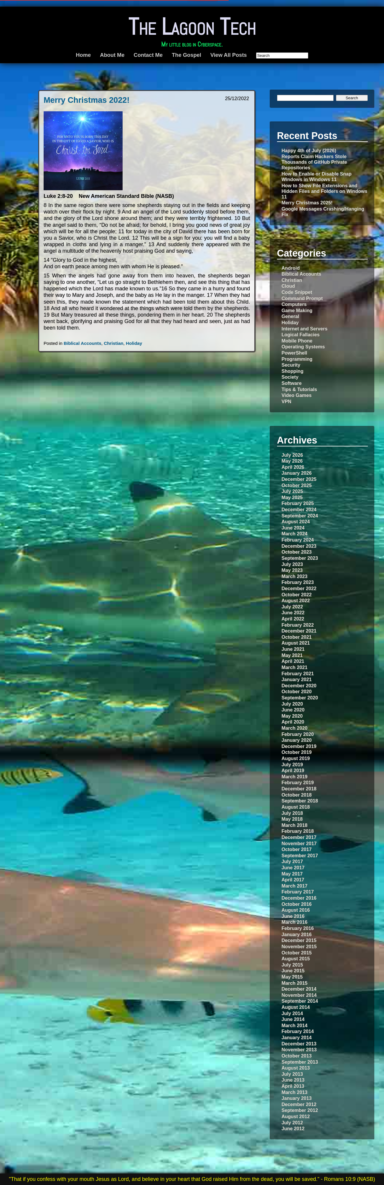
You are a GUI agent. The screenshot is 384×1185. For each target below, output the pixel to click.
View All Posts (228, 55)
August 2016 (295, 910)
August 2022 (295, 600)
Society (289, 377)
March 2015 (294, 983)
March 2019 (294, 776)
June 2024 (292, 527)
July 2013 (292, 1074)
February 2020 (297, 734)
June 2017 (292, 867)
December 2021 (298, 630)
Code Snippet (296, 292)
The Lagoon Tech (192, 26)
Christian (113, 343)
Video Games (296, 395)
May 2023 (292, 570)
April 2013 (292, 1086)
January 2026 (296, 473)
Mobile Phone (296, 340)
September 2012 (299, 1110)
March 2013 (294, 1092)
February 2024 (297, 539)
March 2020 (294, 728)
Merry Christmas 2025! (306, 202)
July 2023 (292, 564)
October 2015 (296, 952)
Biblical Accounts (82, 343)
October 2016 (296, 904)
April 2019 (292, 770)
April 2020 (292, 721)
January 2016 (296, 934)
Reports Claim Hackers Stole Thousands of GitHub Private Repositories (314, 162)
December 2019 (298, 746)
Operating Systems (303, 346)
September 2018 (299, 800)
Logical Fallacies (300, 334)
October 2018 (296, 794)
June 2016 (292, 916)
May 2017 (292, 873)
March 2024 (294, 533)
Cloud (288, 286)
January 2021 (296, 679)
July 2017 (292, 861)
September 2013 (299, 1062)
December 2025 (298, 479)
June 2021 (292, 649)
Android (290, 268)
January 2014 (296, 1037)
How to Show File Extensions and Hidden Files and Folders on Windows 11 (324, 191)
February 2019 (297, 782)
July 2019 (292, 764)
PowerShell (294, 352)
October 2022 (296, 594)
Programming (296, 359)
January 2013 (296, 1098)
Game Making (296, 310)
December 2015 (298, 940)
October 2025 (296, 485)
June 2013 (292, 1080)
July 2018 (292, 813)
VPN (286, 401)
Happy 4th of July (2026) (308, 150)
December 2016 (298, 898)
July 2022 (292, 606)
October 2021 (296, 637)
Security (290, 365)
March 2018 (294, 825)
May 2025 (292, 497)
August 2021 (295, 643)
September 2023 (299, 558)
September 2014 (299, 1001)
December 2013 (298, 1043)
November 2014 (299, 995)
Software (291, 383)
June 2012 (292, 1128)
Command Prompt (302, 298)
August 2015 (295, 958)
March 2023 (294, 576)
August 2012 (295, 1116)
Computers (293, 304)
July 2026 (292, 455)
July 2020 (292, 703)
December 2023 (298, 546)
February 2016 (297, 928)
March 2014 (294, 1025)
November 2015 (299, 946)
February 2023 (297, 582)
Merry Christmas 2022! (87, 100)
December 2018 (298, 788)
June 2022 (292, 612)
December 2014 (298, 989)
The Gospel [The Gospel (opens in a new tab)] (186, 55)
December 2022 (298, 588)
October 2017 (296, 849)
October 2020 (296, 691)
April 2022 (292, 618)
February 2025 (297, 503)
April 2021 (292, 661)
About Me (112, 55)
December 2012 (298, 1104)
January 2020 (296, 740)
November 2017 (299, 843)
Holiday (134, 343)
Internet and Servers (304, 328)
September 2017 (299, 855)
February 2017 (297, 891)
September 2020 (299, 697)
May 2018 (292, 819)
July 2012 (292, 1122)
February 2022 (297, 625)
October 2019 (296, 752)
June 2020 (292, 709)
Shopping (292, 371)
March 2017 (294, 885)
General (290, 316)
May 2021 (292, 655)
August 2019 (295, 758)
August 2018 (295, 807)
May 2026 (292, 461)
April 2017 (292, 879)
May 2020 (292, 716)
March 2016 (294, 922)
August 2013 (295, 1067)
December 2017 (298, 837)
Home (83, 55)
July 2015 (292, 964)
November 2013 (299, 1049)
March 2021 (294, 667)
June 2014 (292, 1019)
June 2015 (292, 970)
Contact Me (148, 55)
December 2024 (298, 509)
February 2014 (297, 1031)
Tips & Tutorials (299, 389)
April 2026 (292, 467)
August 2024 (295, 521)
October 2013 (296, 1055)
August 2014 (295, 1007)
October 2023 (296, 552)
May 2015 (292, 976)
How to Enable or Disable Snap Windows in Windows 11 (316, 176)
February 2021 (297, 673)
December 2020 (298, 685)
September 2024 (299, 515)
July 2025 (292, 491)
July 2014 (292, 1013)
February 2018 (297, 831)
